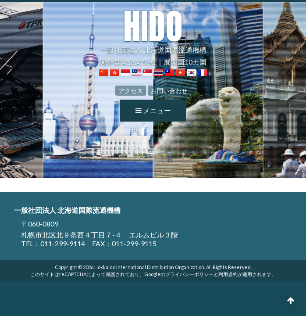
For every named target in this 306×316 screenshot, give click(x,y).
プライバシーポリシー (189, 274)
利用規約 (228, 274)
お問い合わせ (169, 90)
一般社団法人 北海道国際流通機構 (153, 31)
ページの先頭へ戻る (291, 301)
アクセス (130, 90)
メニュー (153, 110)
